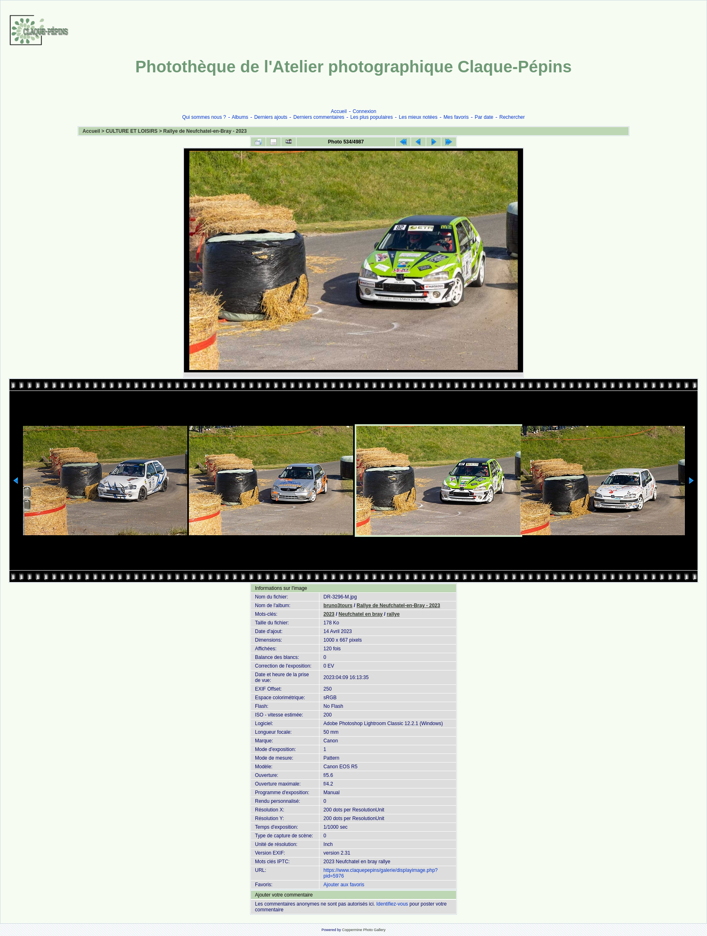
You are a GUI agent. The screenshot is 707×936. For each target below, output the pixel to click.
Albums (240, 117)
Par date (484, 117)
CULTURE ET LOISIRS (131, 131)
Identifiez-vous (392, 904)
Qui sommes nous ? (204, 117)
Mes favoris (455, 117)
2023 (329, 614)
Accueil (339, 111)
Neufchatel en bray (361, 614)
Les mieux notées (418, 117)
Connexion (364, 111)
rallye (393, 614)
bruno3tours (338, 605)
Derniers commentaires (319, 117)
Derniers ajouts (270, 117)
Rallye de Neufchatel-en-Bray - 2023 (205, 131)
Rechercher (512, 117)
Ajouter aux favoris (344, 884)
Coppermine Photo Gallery (364, 930)
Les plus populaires (371, 117)
